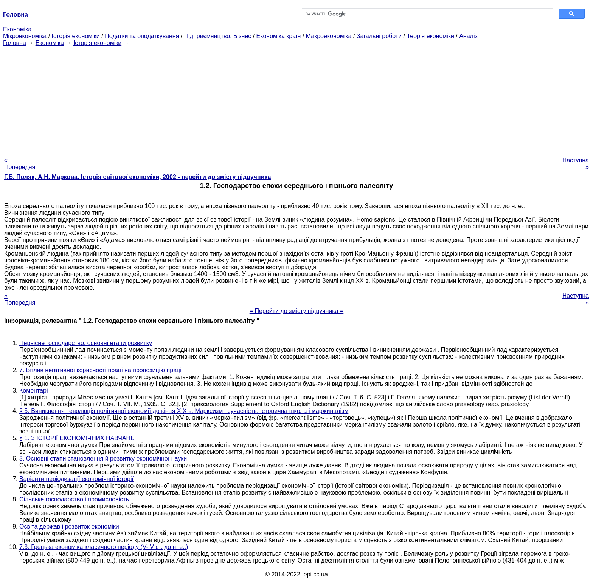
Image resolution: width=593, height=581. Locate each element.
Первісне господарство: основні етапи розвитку (85, 343)
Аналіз (468, 36)
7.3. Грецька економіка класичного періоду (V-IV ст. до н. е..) (103, 547)
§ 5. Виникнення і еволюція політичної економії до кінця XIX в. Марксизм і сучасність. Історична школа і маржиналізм (183, 411)
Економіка (17, 29)
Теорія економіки (430, 36)
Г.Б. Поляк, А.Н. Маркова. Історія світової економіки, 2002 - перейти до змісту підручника (137, 177)
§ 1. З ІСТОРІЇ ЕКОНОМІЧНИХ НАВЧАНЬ (77, 438)
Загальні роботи (379, 36)
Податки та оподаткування (142, 36)
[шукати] (427, 14)
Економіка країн (278, 36)
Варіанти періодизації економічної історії (76, 479)
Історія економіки (76, 36)
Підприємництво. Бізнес (217, 36)
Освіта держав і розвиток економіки (69, 526)
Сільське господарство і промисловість (74, 499)
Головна (14, 43)
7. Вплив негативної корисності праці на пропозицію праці (100, 370)
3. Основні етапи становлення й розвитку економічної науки (103, 458)
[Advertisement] (296, 99)
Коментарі (33, 390)
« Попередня (19, 163)
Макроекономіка (329, 36)
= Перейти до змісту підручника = (297, 311)
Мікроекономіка (25, 36)
